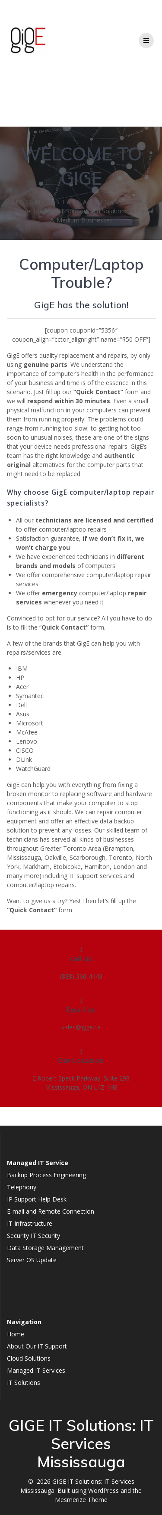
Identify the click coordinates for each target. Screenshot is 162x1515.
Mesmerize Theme (81, 1499)
